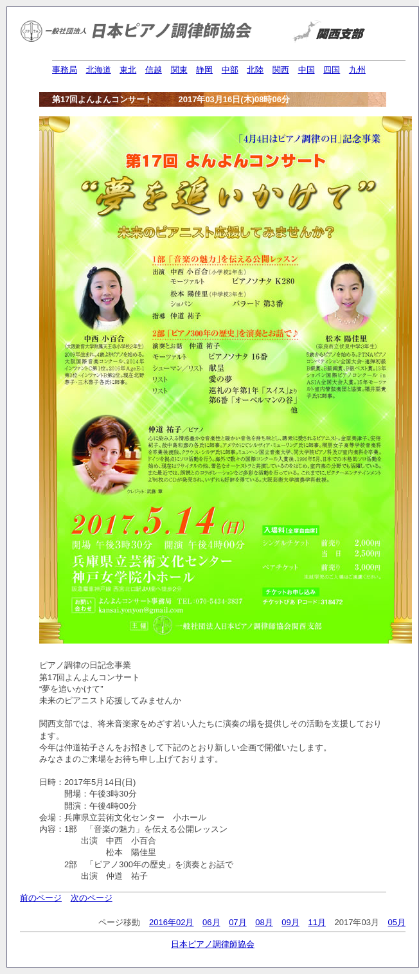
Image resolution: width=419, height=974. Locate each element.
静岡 (204, 70)
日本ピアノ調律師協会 (212, 944)
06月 (211, 922)
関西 (280, 70)
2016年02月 (171, 922)
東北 (128, 70)
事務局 (64, 70)
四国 (331, 70)
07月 (237, 922)
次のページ (91, 898)
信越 (153, 70)
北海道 (98, 70)
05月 (397, 922)
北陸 (255, 70)
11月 (316, 922)
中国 (306, 70)
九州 (357, 70)
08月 (263, 922)
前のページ (41, 898)
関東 (179, 70)
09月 (290, 922)
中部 (230, 70)
